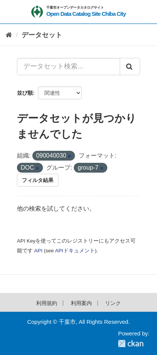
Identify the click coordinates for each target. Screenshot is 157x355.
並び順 (25, 93)
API (38, 250)
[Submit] (130, 66)
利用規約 (46, 303)
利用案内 (81, 303)
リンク (113, 303)
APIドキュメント (75, 250)
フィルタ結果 (37, 180)
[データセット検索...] (68, 66)
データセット (41, 35)
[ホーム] (9, 35)
